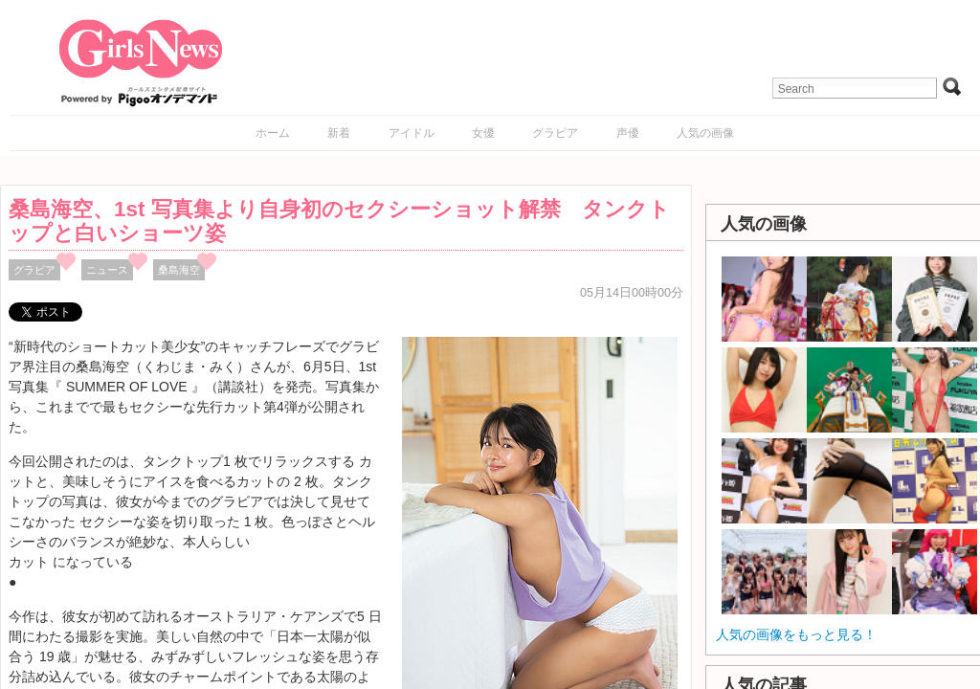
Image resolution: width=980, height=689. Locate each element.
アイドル (411, 133)
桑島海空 (179, 270)
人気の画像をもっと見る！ (796, 634)
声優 (627, 133)
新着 (338, 133)
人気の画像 (705, 133)
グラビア (555, 133)
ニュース (107, 270)
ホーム (273, 133)
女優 (483, 133)
